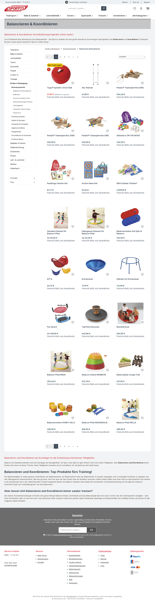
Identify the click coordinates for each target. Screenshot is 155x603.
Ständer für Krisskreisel (128, 279)
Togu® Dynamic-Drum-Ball (59, 88)
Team (102, 555)
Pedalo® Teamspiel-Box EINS (130, 88)
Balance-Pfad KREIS (56, 375)
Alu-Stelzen (87, 88)
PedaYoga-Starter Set (57, 183)
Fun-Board (52, 327)
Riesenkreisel (123, 327)
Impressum (73, 583)
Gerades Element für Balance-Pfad (56, 232)
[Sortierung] (132, 57)
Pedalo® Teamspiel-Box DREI (95, 135)
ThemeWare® (98, 599)
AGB (96, 535)
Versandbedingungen (77, 566)
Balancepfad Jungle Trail (128, 375)
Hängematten (16, 132)
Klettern (13, 164)
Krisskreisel (87, 279)
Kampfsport (15, 168)
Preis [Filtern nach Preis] (22, 182)
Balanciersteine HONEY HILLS (61, 422)
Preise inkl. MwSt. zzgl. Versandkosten (61, 97)
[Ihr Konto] (141, 8)
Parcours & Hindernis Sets (21, 98)
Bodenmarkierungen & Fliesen (22, 102)
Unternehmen (104, 551)
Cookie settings (75, 562)
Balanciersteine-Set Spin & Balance (129, 232)
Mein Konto (42, 555)
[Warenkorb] (148, 8)
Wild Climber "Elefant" (127, 183)
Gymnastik (14, 66)
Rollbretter (16, 94)
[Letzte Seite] (77, 57)
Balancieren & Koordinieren (22, 91)
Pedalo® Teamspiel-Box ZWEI (61, 135)
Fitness (13, 156)
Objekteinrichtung (17, 147)
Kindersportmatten (18, 117)
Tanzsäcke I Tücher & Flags (21, 109)
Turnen (13, 62)
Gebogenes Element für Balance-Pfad (93, 232)
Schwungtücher (18, 105)
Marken (125, 2)
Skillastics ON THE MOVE (128, 135)
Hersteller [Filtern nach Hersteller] (22, 178)
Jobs (102, 566)
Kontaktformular (10, 565)
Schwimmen (15, 152)
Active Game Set (89, 183)
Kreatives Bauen (17, 139)
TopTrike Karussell (90, 327)
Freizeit (13, 71)
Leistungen (104, 562)
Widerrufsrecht (74, 569)
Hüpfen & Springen (18, 120)
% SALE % (14, 75)
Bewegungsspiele (18, 87)
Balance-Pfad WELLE (126, 422)
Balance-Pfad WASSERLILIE (95, 422)
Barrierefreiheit (74, 555)
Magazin (147, 2)
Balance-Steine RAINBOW (94, 375)
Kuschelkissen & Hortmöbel (21, 135)
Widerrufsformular (76, 576)
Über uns (136, 2)
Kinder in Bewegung (18, 83)
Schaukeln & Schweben (20, 124)
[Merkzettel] (134, 8)
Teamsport (14, 50)
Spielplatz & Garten (17, 143)
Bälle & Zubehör (16, 54)
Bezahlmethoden (75, 559)
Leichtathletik (15, 58)
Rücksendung (43, 559)
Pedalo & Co (17, 113)
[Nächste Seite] (73, 57)
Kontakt (41, 562)
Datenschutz (74, 573)
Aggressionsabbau (18, 128)
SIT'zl (49, 279)
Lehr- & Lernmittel (17, 160)
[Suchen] (103, 8)
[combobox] (77, 8)
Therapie (13, 79)
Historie (103, 559)
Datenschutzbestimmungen (63, 535)
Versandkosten (71, 596)
